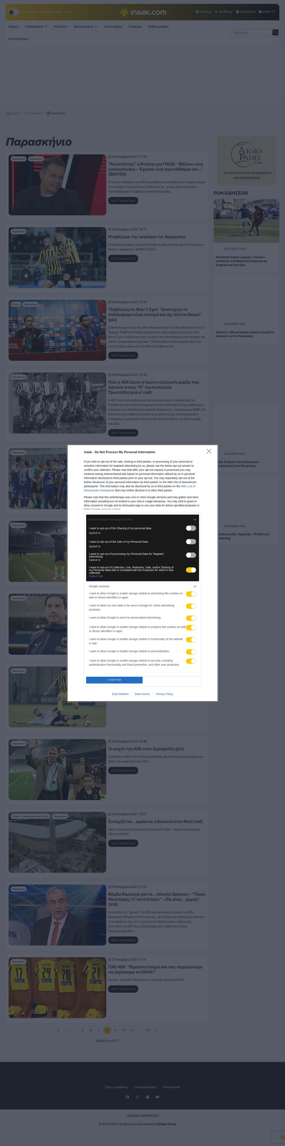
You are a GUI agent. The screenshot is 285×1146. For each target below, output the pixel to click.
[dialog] (142, 573)
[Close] (210, 452)
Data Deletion (120, 694)
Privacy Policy (164, 694)
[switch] (191, 528)
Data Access (142, 694)
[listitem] (142, 519)
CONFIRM (114, 680)
